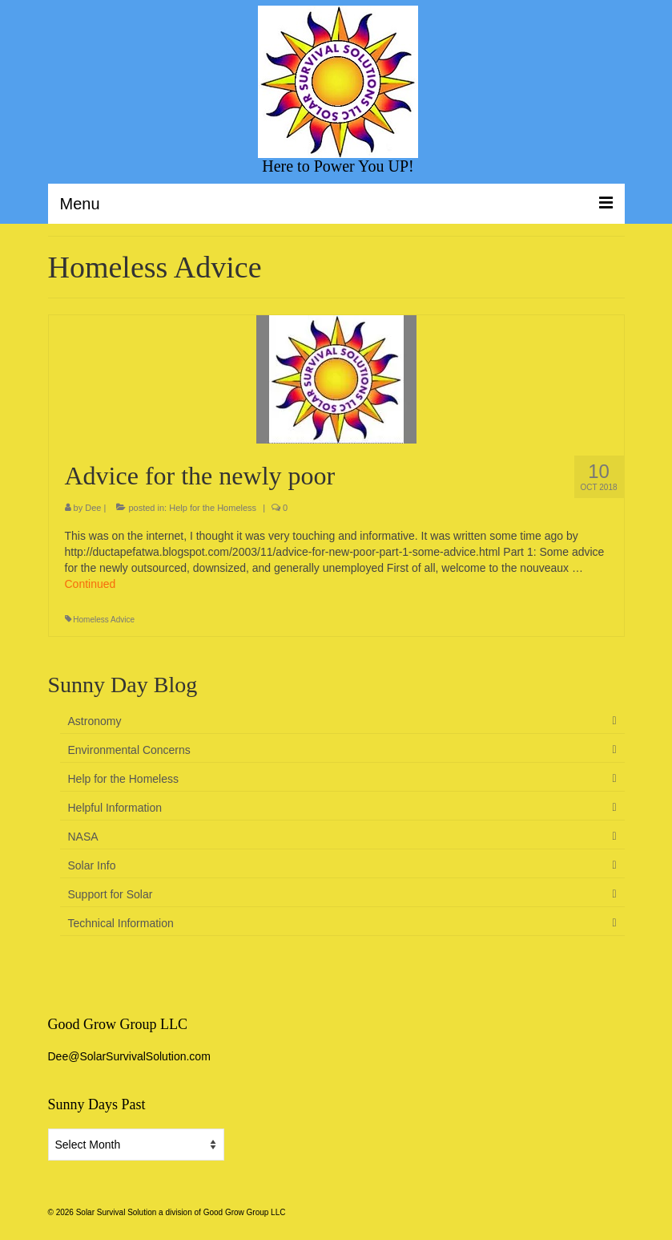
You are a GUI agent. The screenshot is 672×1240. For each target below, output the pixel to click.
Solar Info (92, 865)
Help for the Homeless (212, 508)
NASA (83, 836)
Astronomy (95, 721)
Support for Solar (110, 894)
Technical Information (121, 923)
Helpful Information (115, 807)
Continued (90, 583)
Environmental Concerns (129, 750)
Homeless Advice (104, 619)
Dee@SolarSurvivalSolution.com (129, 1056)
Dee (93, 508)
